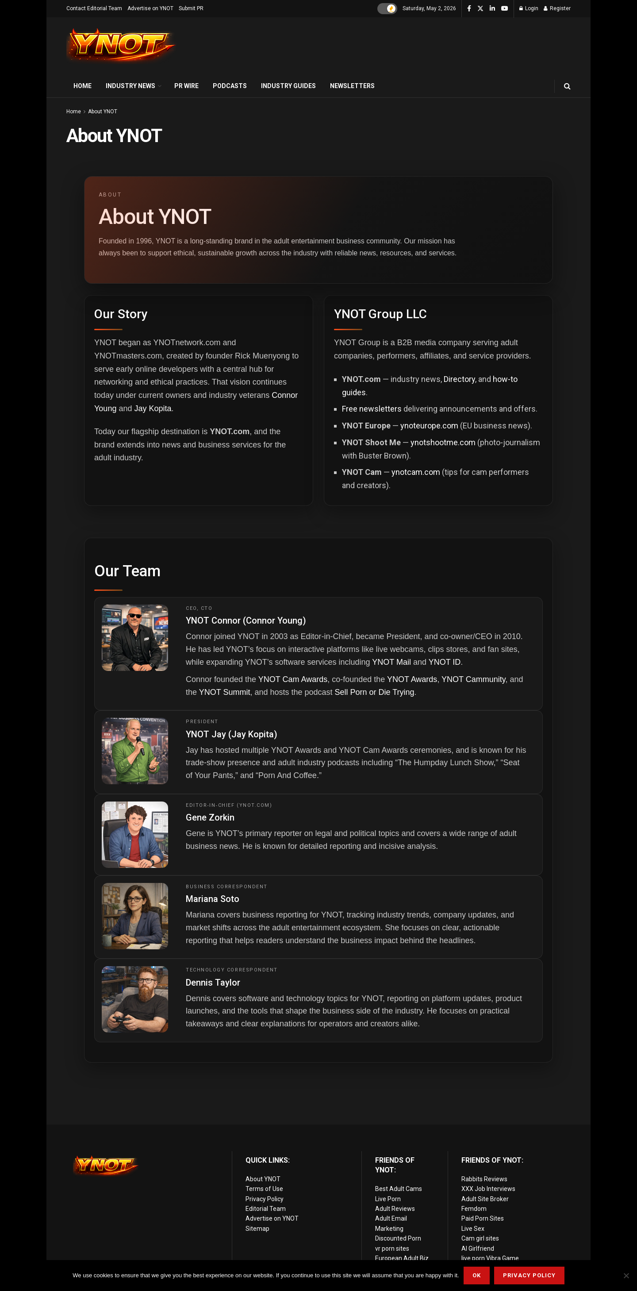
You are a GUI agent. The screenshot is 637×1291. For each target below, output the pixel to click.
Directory (459, 379)
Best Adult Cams (398, 1188)
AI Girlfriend (477, 1248)
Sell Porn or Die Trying (374, 692)
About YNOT (102, 111)
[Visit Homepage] (121, 46)
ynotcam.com (415, 472)
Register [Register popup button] (557, 8)
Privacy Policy (265, 1198)
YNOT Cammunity (473, 679)
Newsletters (352, 85)
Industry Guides (288, 85)
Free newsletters (372, 408)
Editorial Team (266, 1208)
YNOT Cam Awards (292, 679)
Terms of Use (264, 1188)
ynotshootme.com (443, 442)
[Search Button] (567, 86)
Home (82, 85)
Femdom (474, 1208)
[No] (626, 1275)
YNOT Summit (224, 692)
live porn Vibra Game (490, 1258)
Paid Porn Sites (482, 1218)
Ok (476, 1275)
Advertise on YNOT (150, 8)
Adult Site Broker (485, 1198)
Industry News (130, 85)
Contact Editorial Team (94, 8)
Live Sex (472, 1228)
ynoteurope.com (429, 425)
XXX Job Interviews (488, 1188)
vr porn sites (392, 1248)
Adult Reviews (395, 1208)
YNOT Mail (391, 662)
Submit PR (191, 8)
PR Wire (186, 85)
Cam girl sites (480, 1238)
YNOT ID (445, 662)
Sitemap (257, 1228)
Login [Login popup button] (528, 8)
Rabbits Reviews (484, 1179)
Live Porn (388, 1198)
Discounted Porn (398, 1238)
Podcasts (230, 85)
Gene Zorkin (210, 817)
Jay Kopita (152, 408)
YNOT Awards (412, 679)
